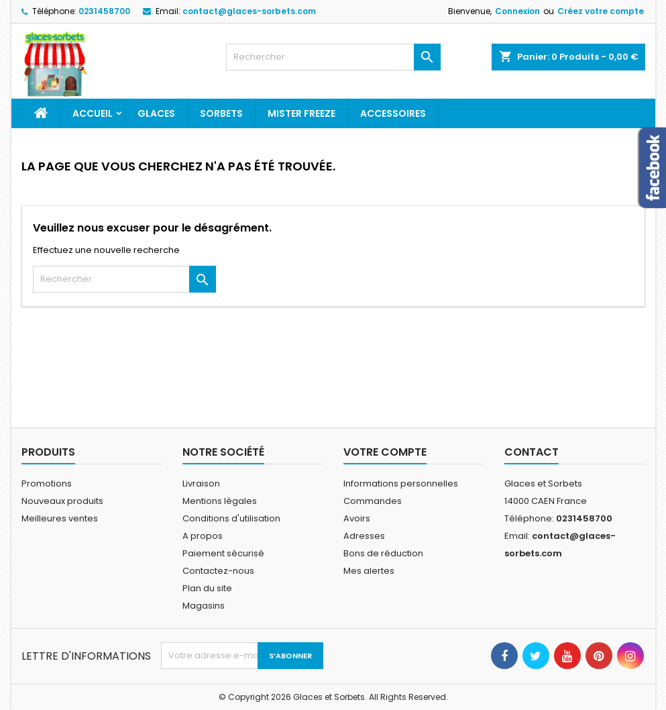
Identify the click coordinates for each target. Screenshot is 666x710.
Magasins (203, 605)
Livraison (201, 483)
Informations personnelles (400, 483)
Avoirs (356, 518)
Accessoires (393, 113)
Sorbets (221, 113)
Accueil (92, 113)
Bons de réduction (383, 553)
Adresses (364, 535)
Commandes (372, 501)
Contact (531, 452)
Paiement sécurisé (223, 553)
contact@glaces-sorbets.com (249, 11)
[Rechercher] (333, 57)
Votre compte (385, 452)
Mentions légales (219, 501)
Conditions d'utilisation (231, 518)
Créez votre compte (600, 11)
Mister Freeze (301, 113)
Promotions (46, 483)
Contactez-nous (218, 570)
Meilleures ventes (59, 518)
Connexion (517, 11)
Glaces (156, 113)
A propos (202, 535)
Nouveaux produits (62, 501)
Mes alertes (368, 570)
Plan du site (207, 588)
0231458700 (104, 11)
